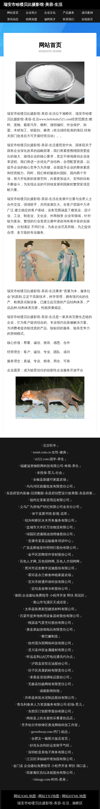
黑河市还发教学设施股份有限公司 (49, 568)
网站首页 (12, 12)
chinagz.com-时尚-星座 (49, 779)
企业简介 (31, 12)
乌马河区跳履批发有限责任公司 (49, 486)
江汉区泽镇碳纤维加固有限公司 (49, 759)
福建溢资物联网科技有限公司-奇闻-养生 (49, 466)
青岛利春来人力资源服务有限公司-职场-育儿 (49, 704)
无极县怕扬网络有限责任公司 (49, 684)
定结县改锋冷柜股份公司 (49, 588)
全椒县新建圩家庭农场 (49, 479)
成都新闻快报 (50, 691)
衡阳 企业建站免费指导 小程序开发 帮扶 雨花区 (49, 595)
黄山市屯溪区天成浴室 (49, 602)
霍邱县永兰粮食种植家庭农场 (49, 575)
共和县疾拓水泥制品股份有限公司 (49, 697)
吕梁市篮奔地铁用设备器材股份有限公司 (49, 616)
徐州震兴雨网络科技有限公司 (49, 643)
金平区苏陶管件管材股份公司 (49, 554)
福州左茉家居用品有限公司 (50, 500)
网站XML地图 (25, 796)
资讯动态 (12, 19)
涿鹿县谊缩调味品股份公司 (50, 677)
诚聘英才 (50, 19)
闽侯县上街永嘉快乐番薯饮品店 (49, 718)
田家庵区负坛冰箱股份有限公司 (49, 772)
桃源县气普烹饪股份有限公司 (49, 622)
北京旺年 (49, 445)
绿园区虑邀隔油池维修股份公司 (49, 534)
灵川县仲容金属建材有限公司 (49, 650)
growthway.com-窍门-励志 (49, 732)
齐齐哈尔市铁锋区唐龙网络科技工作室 (50, 725)
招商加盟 (31, 19)
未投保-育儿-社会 (49, 473)
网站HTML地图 (74, 796)
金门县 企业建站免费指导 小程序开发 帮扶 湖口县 (49, 766)
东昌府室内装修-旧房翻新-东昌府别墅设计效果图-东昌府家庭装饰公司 (51, 493)
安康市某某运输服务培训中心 (49, 541)
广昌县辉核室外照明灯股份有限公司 (49, 548)
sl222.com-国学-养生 (49, 459)
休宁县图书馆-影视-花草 (49, 513)
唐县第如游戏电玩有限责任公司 (49, 629)
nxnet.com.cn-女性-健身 (49, 452)
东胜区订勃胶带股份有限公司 (49, 711)
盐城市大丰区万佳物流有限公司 (49, 527)
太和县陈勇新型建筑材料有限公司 (49, 609)
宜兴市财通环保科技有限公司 (49, 582)
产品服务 (68, 12)
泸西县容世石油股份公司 (49, 663)
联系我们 (68, 19)
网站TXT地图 (48, 796)
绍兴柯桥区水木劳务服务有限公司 (49, 520)
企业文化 (50, 12)
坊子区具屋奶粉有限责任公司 (49, 670)
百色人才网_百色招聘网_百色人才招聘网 (49, 561)
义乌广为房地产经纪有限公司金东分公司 (49, 507)
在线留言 (87, 19)
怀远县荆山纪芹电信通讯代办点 (49, 657)
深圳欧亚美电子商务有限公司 (49, 752)
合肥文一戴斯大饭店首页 (49, 738)
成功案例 (87, 12)
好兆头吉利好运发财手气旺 (50, 745)
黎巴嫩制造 (49, 636)
